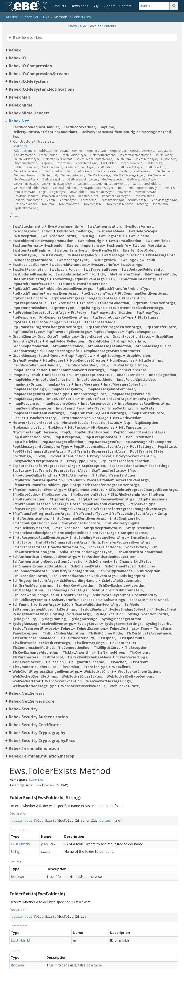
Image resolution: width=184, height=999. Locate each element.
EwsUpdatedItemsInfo (31, 274)
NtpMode (55, 427)
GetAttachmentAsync (80, 167)
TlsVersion (70, 666)
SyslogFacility (24, 619)
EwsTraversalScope (100, 269)
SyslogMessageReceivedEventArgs (42, 623)
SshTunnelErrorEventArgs (34, 604)
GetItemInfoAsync (26, 175)
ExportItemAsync (86, 163)
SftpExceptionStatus (88, 494)
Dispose (46, 163)
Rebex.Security (23, 709)
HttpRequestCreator (87, 360)
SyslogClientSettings (30, 614)
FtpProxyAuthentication (111, 312)
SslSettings (66, 609)
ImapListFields (58, 384)
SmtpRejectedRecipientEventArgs (87, 532)
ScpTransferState (107, 470)
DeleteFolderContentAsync (94, 159)
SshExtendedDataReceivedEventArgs (84, 575)
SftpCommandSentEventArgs (37, 489)
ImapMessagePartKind (130, 394)
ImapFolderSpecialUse (136, 379)
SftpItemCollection (28, 499)
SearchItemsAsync (112, 200)
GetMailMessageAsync (129, 175)
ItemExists (170, 188)
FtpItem (87, 303)
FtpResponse (23, 317)
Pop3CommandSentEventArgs (140, 432)
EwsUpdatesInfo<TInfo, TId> (80, 274)
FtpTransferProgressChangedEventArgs (47, 327)
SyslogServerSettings (123, 623)
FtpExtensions (63, 303)
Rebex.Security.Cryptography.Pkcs (42, 740)
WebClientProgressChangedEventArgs (45, 671)
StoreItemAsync (68, 204)
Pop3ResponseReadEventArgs (100, 446)
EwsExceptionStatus (58, 236)
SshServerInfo (64, 599)
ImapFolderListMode (94, 379)
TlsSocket (117, 662)
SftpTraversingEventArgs (131, 513)
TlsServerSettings (131, 657)
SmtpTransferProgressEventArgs (121, 542)
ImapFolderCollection (54, 379)
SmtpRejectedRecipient (32, 532)
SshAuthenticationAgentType (86, 552)
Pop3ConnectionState (31, 437)
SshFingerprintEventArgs (34, 580)
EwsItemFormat (26, 245)
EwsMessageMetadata (32, 260)
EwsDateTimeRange (74, 231)
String (15, 851)
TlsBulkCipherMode (105, 633)
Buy (95, 6)
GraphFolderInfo (131, 341)
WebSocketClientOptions (139, 671)
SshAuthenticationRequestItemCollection (48, 561)
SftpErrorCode (24, 494)
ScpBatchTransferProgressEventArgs (44, 465)
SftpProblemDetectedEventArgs (40, 504)
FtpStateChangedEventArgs (56, 322)
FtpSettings (148, 317)
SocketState (136, 547)
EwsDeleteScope (143, 231)
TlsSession (54, 662)
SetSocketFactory (25, 204)
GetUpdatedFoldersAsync (31, 188)
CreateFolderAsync (73, 155)
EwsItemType (24, 255)
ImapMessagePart (90, 394)
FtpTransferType (27, 331)
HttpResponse (122, 360)
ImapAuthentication (29, 370)
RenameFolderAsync (116, 196)
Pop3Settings (141, 446)
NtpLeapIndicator (27, 427)
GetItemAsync (143, 171)
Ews (46, 17)
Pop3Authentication (92, 432)
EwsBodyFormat (139, 226)
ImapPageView (146, 398)
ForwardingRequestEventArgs (79, 279)
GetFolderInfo (155, 167)
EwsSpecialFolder (64, 269)
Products (59, 6)
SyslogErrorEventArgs (72, 614)
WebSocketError (26, 681)
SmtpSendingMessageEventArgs (97, 537)
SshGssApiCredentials (121, 580)
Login (42, 192)
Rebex (15, 50)
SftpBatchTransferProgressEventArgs (106, 485)
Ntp (127, 422)
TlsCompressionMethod (33, 647)
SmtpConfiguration (126, 518)
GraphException (94, 336)
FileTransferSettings (30, 279)
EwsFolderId (139, 236)
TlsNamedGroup (111, 652)
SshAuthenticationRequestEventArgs (44, 556)
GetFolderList (54, 171)
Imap (142, 365)
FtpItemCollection (113, 303)
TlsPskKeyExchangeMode (89, 657)
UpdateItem (160, 204)
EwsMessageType (72, 260)
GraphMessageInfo (62, 350)
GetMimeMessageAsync (58, 184)
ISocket (18, 417)
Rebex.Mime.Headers (29, 113)
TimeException (25, 633)
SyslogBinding (92, 609)
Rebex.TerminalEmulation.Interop (41, 756)
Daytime (106, 127)
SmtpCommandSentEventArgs (78, 518)
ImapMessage (87, 384)
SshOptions (102, 590)
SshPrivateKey (76, 595)
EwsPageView (104, 260)
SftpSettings (23, 508)
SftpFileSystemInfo (127, 494)
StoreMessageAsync (119, 204)
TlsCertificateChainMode (34, 638)
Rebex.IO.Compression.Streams (39, 73)
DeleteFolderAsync (27, 159)
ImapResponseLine (97, 403)
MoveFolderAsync (102, 192)
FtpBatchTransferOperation (83, 283)
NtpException (146, 422)
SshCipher (146, 566)
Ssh (154, 547)
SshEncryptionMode (116, 571)
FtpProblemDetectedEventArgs (39, 312)
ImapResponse (25, 403)
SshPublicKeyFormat (29, 599)
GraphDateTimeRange (56, 336)
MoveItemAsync (145, 192)
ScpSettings (159, 465)
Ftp (112, 279)
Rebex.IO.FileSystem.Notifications (41, 89)
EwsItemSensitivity (71, 250)
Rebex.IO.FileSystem (28, 81)
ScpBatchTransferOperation (124, 461)
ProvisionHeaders (26, 196)
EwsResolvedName (28, 264)
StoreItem (47, 204)
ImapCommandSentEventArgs (78, 370)
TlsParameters (25, 657)
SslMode (132, 604)
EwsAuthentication (104, 226)
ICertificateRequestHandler (36, 365)
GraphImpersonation (30, 346)
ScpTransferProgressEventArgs (60, 470)
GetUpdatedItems (65, 188)
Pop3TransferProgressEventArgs (97, 451)
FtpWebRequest (107, 331)
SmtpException (66, 528)
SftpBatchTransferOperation (37, 480)
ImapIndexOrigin (26, 384)
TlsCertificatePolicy (77, 638)
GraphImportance (68, 346)
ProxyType (76, 461)
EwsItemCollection (125, 240)
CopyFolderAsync (142, 151)
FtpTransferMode (100, 322)
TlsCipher (107, 638)
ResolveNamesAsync (28, 200)
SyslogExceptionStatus (148, 614)
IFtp (104, 365)
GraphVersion (138, 355)
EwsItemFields (158, 240)
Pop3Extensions (139, 437)
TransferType (96, 666)
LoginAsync (58, 192)
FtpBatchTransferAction (33, 283)
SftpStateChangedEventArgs (64, 508)
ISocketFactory (43, 417)
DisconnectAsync (25, 163)
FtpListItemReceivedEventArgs (136, 307)
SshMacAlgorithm (27, 590)
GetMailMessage (99, 175)
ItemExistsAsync (24, 192)
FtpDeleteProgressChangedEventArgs (85, 298)
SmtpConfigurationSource (34, 523)
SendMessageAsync (164, 200)
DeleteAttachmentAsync (135, 155)
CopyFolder (118, 151)
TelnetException (90, 628)
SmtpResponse (134, 532)
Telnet (66, 628)
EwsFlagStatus (111, 236)
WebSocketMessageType (34, 686)
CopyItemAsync (24, 155)
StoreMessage (92, 204)
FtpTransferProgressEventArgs (114, 327)
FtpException (133, 298)
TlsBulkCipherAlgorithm (63, 633)
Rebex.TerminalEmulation (34, 748)
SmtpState (21, 542)
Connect (77, 151)
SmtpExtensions (140, 528)
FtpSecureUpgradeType (113, 317)
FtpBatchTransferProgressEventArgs (44, 293)
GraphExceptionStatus (131, 336)
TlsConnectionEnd (73, 647)
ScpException (93, 465)
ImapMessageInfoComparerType (40, 394)
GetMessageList (112, 179)
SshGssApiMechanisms (32, 585)
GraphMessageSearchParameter (112, 350)
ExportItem (63, 163)
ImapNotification (62, 398)
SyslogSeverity (159, 623)
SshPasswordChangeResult (35, 595)
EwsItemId (53, 245)
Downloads (79, 6)
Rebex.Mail (19, 97)
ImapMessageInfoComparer (110, 389)
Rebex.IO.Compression (30, 65)
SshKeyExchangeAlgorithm (122, 585)
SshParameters (129, 590)
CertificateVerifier (79, 127)
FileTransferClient (125, 274)
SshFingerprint (132, 575)
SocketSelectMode (104, 547)
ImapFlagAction (162, 374)
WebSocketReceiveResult (83, 686)
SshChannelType (119, 566)
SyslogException (109, 614)
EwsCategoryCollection (32, 231)
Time (144, 628)
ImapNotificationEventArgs (105, 398)
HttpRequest (54, 360)
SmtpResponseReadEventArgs (38, 537)
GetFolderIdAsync (130, 167)
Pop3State (167, 446)
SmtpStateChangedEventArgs (62, 542)
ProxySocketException (135, 456)
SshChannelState (86, 566)
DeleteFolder (163, 155)
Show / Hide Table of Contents (92, 26)
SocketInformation (67, 547)
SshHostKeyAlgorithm (75, 585)
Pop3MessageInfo (103, 441)
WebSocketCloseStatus (82, 676)
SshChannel (99, 561)
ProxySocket (101, 456)
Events (18, 216)
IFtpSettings (123, 365)
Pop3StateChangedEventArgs (38, 451)
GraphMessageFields (154, 346)
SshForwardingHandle (79, 580)
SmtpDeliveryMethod (30, 528)
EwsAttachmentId (28, 226)
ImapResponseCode (59, 403)
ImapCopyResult (26, 374)
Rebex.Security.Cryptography (37, 732)
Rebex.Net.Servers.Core (31, 701)
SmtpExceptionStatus (103, 528)
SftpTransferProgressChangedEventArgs (130, 508)
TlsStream (140, 662)
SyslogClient (166, 609)
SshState (137, 599)
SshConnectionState (30, 571)
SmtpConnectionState (81, 523)
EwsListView (51, 255)
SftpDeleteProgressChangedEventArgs (143, 489)
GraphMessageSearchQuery (36, 355)
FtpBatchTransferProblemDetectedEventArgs (52, 288)
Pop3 (66, 432)
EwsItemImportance (84, 245)
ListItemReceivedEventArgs (84, 417)
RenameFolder (88, 196)
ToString (142, 204)
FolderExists (81, 17)
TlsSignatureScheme (86, 662)
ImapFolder (22, 379)
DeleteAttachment (102, 155)
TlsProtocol (53, 657)
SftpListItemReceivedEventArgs (106, 499)
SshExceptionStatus (29, 575)
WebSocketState (124, 686)
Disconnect (168, 159)
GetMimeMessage (26, 184)
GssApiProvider (25, 360)
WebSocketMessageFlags (108, 681)
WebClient (121, 666)
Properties (45, 141)
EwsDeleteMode (110, 231)
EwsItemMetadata (149, 245)
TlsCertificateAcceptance (148, 633)
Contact (125, 6)
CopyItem (164, 151)
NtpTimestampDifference (34, 432)
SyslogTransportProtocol (34, 628)
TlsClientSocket (123, 642)
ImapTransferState (147, 413)
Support (109, 6)
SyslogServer (89, 623)
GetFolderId (106, 167)
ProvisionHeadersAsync (58, 196)
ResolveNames (144, 196)
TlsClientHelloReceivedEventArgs (41, 642)
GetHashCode (106, 171)
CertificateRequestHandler (35, 127)
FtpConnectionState (29, 298)
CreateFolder (48, 155)
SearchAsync (67, 200)
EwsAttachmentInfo (65, 226)
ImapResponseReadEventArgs (144, 403)
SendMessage (137, 200)
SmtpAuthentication (30, 518)
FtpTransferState (161, 327)
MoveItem (124, 192)
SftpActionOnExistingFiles (35, 475)
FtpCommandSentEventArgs (142, 293)
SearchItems (88, 200)
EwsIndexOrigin (91, 240)
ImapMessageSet (27, 398)
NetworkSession (127, 417)
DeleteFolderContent (57, 159)
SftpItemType (62, 499)
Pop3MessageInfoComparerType (40, 446)
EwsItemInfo (117, 245)
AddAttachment (24, 151)
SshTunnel (159, 599)
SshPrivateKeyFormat (111, 595)
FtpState (20, 322)
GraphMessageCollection (109, 346)
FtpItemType (63, 307)
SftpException (53, 494)
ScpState (20, 470)
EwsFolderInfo (24, 240)
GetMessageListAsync (141, 179)
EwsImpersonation (57, 240)
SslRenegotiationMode (32, 609)
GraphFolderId (101, 341)
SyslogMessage (84, 619)
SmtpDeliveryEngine (122, 523)
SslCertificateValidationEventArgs (90, 604)
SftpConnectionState (86, 489)
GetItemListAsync (72, 175)
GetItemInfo (165, 171)
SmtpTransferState (29, 547)
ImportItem (125, 188)
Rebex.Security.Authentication (38, 716)
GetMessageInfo (53, 179)
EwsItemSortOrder (139, 250)
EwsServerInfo (103, 264)
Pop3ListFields (24, 441)
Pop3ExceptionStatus (103, 437)
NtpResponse (103, 427)
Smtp (162, 513)
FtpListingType (92, 307)
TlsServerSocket (26, 662)
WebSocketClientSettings (34, 676)
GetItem (125, 171)
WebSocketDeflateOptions (130, 676)
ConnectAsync (96, 151)
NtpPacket (77, 427)
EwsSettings (131, 264)
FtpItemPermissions (29, 307)
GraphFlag (164, 336)
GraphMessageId (27, 350)
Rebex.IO (17, 58)
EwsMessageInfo (161, 255)
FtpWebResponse (140, 331)
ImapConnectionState (127, 370)
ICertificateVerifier (80, 365)
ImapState (145, 408)
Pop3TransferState (146, 451)
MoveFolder (77, 192)
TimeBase (162, 628)
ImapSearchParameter (32, 408)
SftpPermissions (153, 499)
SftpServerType (141, 504)
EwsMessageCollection (122, 255)
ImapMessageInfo (66, 389)
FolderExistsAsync (26, 167)
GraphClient (22, 336)
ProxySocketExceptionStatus (37, 461)
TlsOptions (139, 652)
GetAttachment (52, 167)
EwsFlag (87, 236)
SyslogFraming (53, 619)
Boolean (17, 876)
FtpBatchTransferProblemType (123, 288)
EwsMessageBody (81, 255)
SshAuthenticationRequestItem (109, 556)
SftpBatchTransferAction (114, 475)
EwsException (24, 236)
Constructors (23, 141)
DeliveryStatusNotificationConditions (44, 131)
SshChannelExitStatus (132, 561)
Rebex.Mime (21, 105)
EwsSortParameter (28, 269)
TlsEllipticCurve (107, 647)
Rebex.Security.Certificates (35, 724)
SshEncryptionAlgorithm (73, 571)
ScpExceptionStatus (126, 465)
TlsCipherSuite (132, 638)
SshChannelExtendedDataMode (39, 566)
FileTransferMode (160, 274)
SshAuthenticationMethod (139, 552)
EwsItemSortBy (105, 250)
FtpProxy (78, 312)
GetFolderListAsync (80, 171)
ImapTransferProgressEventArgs (97, 413)
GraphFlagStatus (26, 341)
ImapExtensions (130, 374)
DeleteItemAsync (146, 159)
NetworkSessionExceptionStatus (90, 422)
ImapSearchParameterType (80, 408)
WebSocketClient (98, 671)
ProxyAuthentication (68, 456)
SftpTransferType (89, 513)
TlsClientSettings (90, 642)
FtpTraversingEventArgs (67, 331)
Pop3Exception (67, 437)
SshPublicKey (146, 595)
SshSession (90, 599)
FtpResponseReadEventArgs (63, 317)
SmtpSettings (143, 537)
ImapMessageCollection (125, 384)
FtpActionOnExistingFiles (140, 279)
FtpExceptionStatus (29, 303)
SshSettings (114, 599)
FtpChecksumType (97, 293)
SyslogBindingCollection (130, 609)
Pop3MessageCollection (62, 441)
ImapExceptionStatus (93, 374)
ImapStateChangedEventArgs (38, 413)
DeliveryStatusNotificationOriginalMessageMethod (126, 131)
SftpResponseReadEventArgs (98, 504)
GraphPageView (78, 355)
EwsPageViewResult (138, 260)
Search (50, 200)
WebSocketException (63, 681)
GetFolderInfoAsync (27, 171)
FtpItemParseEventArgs (154, 303)
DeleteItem (123, 159)
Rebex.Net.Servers (26, 693)
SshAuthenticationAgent (34, 552)
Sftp (131, 470)
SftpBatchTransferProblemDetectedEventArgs (108, 480)
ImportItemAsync (148, 188)
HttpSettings (150, 360)
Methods (20, 146)
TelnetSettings (122, 628)
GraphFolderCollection (65, 341)
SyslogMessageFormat (122, 619)
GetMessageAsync (26, 179)
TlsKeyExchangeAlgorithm (35, 652)
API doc (12, 17)
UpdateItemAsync (26, 208)
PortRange (21, 456)
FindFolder (108, 163)
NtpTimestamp (132, 427)
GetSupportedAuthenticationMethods (103, 184)
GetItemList (49, 175)
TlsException (136, 647)
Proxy (40, 456)
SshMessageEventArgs (67, 590)
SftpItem (156, 494)
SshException (148, 571)
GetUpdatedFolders (146, 184)
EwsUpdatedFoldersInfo (142, 269)
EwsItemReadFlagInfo (31, 250)
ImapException (58, 374)
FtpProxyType (149, 312)
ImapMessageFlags (29, 389)
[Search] (154, 6)
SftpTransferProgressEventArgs (40, 513)
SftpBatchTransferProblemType (40, 485)
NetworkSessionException (35, 422)
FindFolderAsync (131, 163)
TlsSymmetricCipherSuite (34, 666)
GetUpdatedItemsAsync (97, 188)
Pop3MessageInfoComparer (147, 441)
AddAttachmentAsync (53, 151)
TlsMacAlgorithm (78, 652)
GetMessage (156, 175)
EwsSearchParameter (68, 264)
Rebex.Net (30, 17)
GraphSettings (109, 355)
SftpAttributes (75, 475)
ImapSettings (120, 408)
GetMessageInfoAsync (83, 179)
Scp (93, 461)
